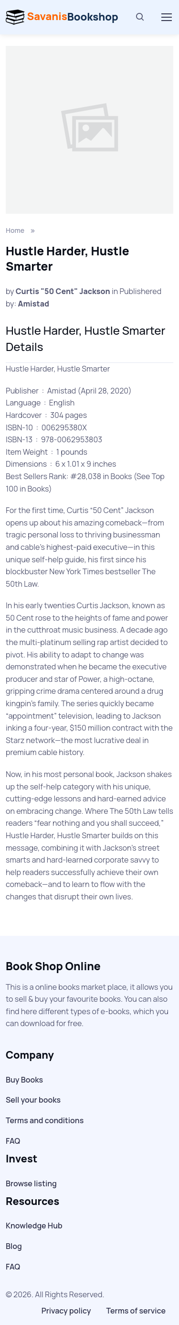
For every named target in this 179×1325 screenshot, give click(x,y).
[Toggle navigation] (166, 17)
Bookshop (62, 17)
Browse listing (31, 1183)
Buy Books (24, 1079)
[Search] (140, 17)
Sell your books (33, 1100)
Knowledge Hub (34, 1225)
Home (15, 230)
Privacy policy (66, 1310)
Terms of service (136, 1310)
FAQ (13, 1141)
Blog (14, 1246)
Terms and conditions (45, 1120)
